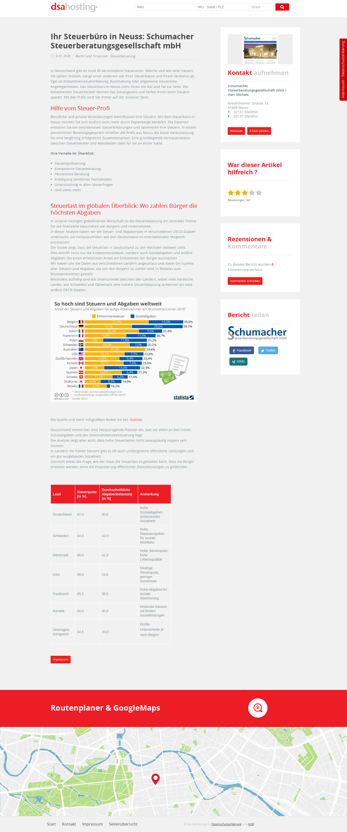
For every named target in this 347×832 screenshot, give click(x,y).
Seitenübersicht (123, 824)
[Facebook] (241, 350)
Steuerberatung (122, 56)
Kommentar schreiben (245, 281)
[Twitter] (268, 350)
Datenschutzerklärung (342, 59)
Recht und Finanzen (91, 56)
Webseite (236, 131)
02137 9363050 (246, 112)
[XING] (238, 361)
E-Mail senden (259, 131)
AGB (251, 824)
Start (51, 824)
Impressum (342, 89)
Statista (136, 419)
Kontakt (69, 824)
